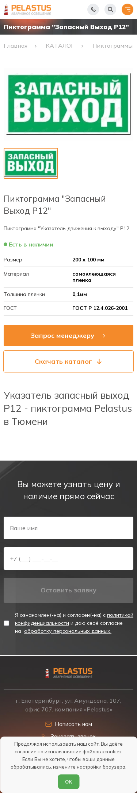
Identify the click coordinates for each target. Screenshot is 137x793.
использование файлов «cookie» (83, 751)
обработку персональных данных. (67, 631)
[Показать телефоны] (93, 9)
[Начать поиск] (110, 9)
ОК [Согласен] (68, 782)
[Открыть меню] (127, 9)
